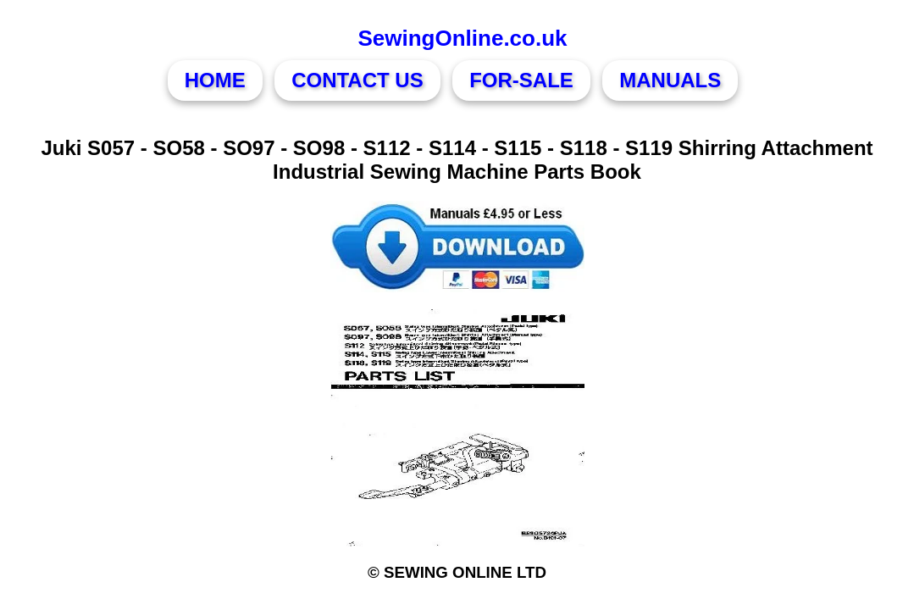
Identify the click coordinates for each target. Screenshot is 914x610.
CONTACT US (357, 80)
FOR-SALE (521, 80)
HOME (215, 80)
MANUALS (670, 80)
